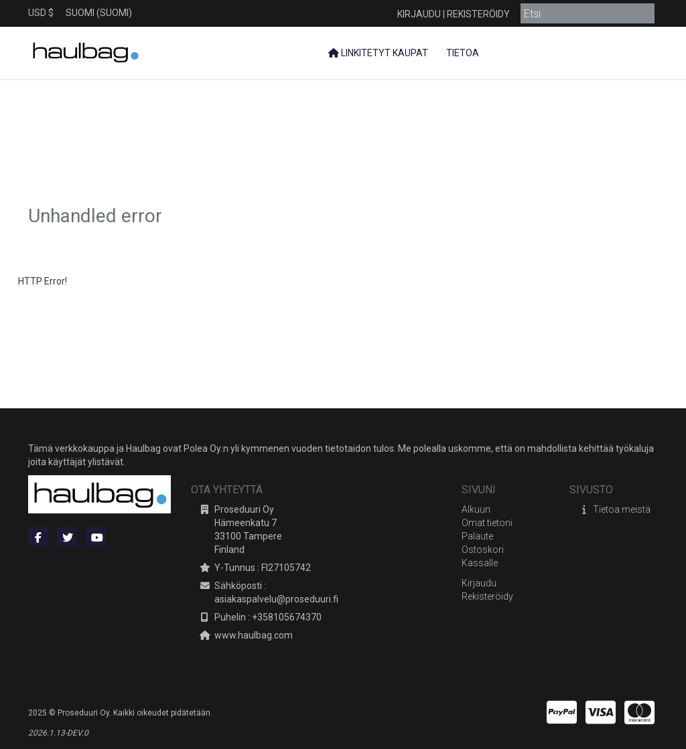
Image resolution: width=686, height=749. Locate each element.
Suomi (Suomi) (99, 12)
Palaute (477, 536)
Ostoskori (483, 549)
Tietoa (461, 53)
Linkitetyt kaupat (378, 53)
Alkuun (476, 509)
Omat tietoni (487, 522)
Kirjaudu (419, 14)
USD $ (41, 12)
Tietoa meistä (621, 509)
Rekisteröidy (478, 14)
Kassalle (480, 563)
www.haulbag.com (253, 635)
